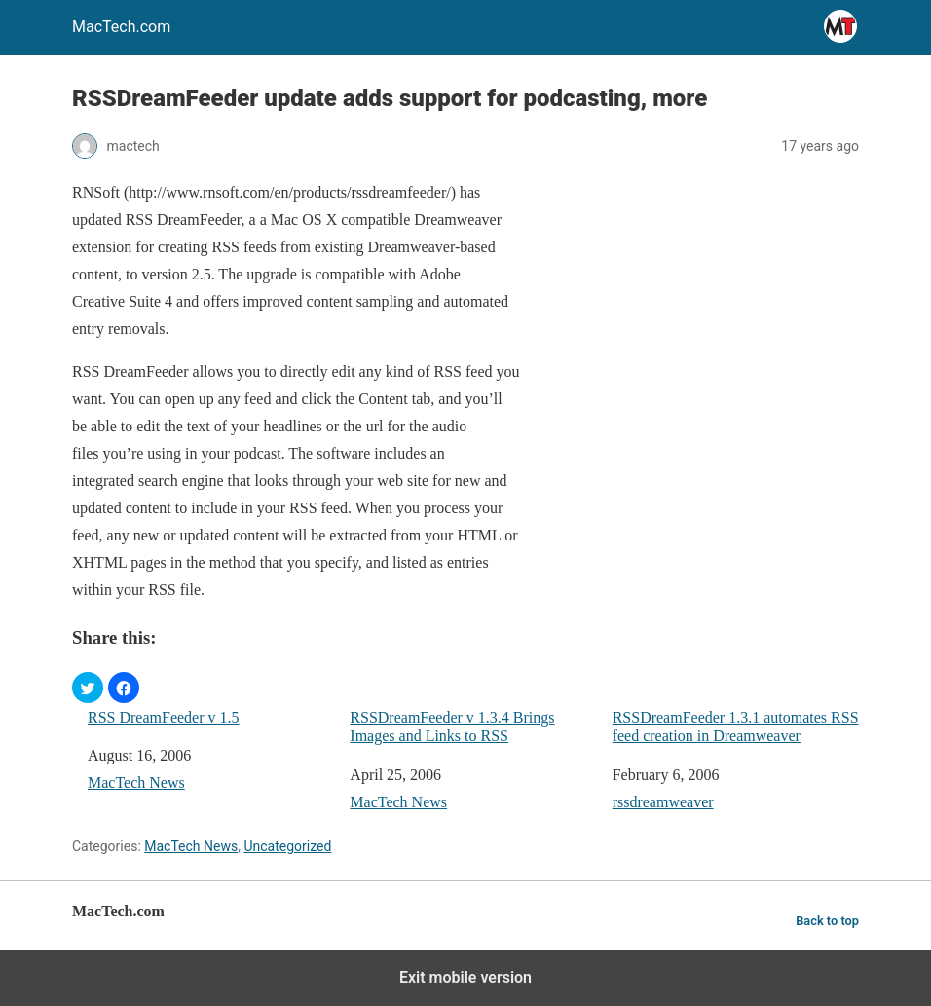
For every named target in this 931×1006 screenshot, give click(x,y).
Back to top (827, 920)
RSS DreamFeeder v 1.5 (164, 717)
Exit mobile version (465, 977)
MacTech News (136, 782)
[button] (87, 687)
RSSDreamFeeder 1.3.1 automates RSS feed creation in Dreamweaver (736, 726)
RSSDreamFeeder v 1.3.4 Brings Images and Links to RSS (452, 726)
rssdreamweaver (663, 802)
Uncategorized (287, 846)
